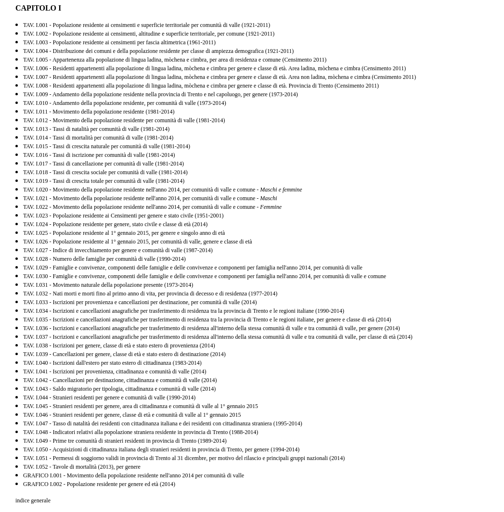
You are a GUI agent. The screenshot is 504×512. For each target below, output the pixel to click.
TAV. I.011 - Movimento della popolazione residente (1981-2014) (98, 111)
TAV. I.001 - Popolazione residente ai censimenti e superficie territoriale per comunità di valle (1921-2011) (146, 25)
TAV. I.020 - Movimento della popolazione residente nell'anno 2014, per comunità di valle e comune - (162, 189)
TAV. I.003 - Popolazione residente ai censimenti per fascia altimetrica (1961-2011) (119, 42)
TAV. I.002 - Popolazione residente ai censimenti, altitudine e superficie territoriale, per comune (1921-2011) (148, 33)
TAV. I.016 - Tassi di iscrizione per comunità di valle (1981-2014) (99, 155)
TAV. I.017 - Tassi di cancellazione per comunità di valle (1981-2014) (103, 163)
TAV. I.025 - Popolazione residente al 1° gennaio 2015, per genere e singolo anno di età (124, 233)
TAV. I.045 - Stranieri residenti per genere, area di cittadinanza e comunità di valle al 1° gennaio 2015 (140, 406)
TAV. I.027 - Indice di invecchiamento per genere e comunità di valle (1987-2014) (118, 250)
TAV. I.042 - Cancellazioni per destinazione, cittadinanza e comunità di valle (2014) (120, 380)
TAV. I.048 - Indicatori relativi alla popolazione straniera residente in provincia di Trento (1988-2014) (140, 432)
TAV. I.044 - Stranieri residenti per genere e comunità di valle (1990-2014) (109, 397)
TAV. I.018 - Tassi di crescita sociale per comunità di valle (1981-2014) (105, 172)
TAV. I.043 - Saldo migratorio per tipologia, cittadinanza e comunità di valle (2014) (119, 388)
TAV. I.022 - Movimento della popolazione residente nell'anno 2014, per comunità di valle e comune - (152, 207)
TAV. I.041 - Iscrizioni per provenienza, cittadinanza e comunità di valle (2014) (114, 371)
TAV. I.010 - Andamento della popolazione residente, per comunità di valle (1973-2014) (124, 103)
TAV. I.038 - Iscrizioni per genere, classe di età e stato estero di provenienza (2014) (119, 345)
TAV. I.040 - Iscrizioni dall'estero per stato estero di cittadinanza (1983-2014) (112, 362)
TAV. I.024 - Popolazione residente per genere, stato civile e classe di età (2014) (115, 224)
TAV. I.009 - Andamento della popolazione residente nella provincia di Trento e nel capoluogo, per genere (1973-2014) (160, 94)
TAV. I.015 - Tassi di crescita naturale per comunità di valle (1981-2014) (106, 146)
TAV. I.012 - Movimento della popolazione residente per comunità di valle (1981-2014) (124, 120)
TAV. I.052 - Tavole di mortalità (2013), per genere (82, 466)
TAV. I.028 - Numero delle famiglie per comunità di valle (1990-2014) (104, 259)
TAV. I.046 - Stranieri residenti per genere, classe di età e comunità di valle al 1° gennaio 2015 (132, 414)
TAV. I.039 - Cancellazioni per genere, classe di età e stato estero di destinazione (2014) (124, 354)
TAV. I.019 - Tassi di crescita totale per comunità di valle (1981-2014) (103, 181)
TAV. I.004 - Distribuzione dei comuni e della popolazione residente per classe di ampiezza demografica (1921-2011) (158, 51)
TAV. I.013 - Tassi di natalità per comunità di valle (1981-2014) (96, 129)
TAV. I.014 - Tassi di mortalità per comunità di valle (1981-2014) (98, 137)
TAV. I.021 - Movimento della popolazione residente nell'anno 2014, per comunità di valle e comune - (150, 198)
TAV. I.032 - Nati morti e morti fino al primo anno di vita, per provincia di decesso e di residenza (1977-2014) (150, 293)
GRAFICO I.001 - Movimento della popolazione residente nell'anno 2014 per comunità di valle (133, 475)
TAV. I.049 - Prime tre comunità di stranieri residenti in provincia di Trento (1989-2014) (125, 440)
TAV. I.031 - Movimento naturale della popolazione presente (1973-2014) (108, 285)
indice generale (33, 500)
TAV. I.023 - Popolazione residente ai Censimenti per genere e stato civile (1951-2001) (123, 215)
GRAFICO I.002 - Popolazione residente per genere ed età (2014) (99, 484)
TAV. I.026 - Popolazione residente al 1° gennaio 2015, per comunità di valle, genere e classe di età (137, 241)
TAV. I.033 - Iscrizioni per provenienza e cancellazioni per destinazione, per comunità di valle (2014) (140, 302)
